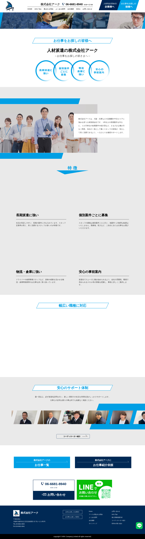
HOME (29, 9)
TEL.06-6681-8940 (19, 524)
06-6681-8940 (74, 4)
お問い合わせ (87, 9)
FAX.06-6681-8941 (19, 526)
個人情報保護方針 (117, 517)
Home (91, 511)
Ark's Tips (37, 9)
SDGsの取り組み (117, 523)
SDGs (78, 9)
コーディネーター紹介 (75, 436)
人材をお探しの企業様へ (72, 512)
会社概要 (70, 9)
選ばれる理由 (48, 9)
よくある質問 (60, 9)
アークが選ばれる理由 (96, 514)
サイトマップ (93, 523)
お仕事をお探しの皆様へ (72, 517)
